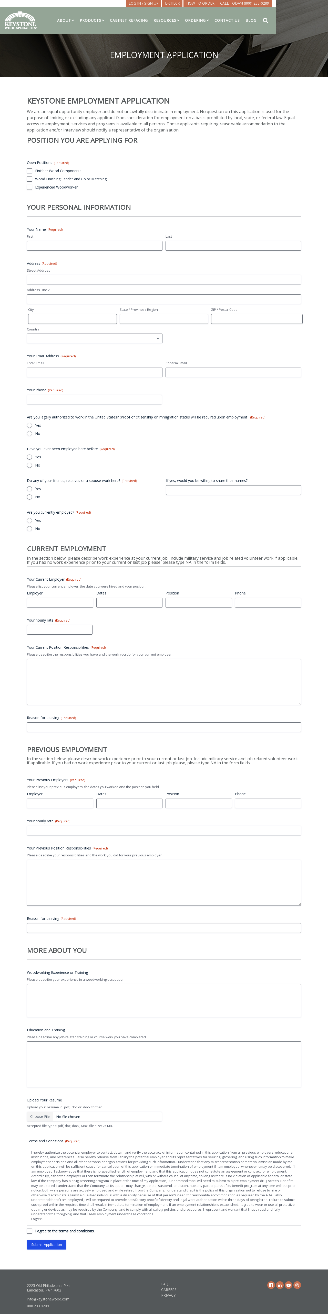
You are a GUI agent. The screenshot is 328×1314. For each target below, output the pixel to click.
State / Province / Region (139, 309)
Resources (194, 20)
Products (119, 20)
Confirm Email (176, 363)
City (31, 309)
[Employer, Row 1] (60, 603)
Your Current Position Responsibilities (66, 647)
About (93, 20)
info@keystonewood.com (48, 1299)
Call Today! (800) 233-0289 (273, 3)
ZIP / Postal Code (224, 309)
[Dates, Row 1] (129, 603)
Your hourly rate (48, 620)
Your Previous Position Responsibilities (67, 848)
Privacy (168, 1295)
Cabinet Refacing (158, 20)
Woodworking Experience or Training (57, 972)
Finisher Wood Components (58, 170)
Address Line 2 (38, 290)
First (30, 236)
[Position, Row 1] (199, 603)
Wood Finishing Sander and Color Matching (71, 178)
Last (169, 236)
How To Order (230, 3)
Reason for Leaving (51, 717)
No (37, 433)
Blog (280, 20)
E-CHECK (201, 3)
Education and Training (46, 1030)
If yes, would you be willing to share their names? (207, 480)
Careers (169, 1289)
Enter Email (35, 363)
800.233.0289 (38, 1306)
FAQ (164, 1284)
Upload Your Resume (44, 1100)
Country (33, 329)
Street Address (38, 270)
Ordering (224, 20)
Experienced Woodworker (56, 187)
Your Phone (45, 390)
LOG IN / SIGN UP (173, 3)
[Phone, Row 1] (268, 603)
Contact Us (256, 20)
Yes (38, 425)
